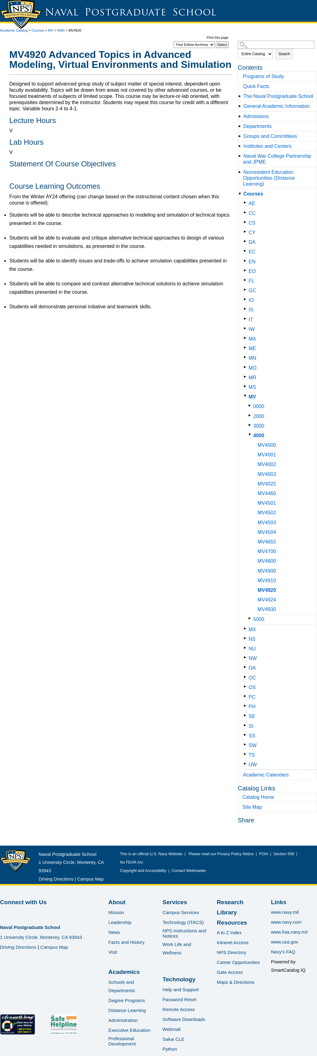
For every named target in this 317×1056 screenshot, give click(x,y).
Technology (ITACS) (183, 922)
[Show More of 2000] (251, 415)
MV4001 (267, 454)
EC (252, 251)
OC (252, 677)
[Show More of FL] (246, 280)
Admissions (256, 116)
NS (252, 639)
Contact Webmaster (189, 871)
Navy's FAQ (283, 951)
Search (284, 54)
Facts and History (126, 942)
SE (252, 716)
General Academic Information (276, 106)
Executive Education (129, 1030)
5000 (258, 619)
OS (252, 687)
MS (252, 387)
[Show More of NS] (246, 638)
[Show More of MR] (246, 376)
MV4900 (267, 571)
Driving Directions (56, 879)
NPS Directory (231, 952)
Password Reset (179, 999)
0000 (258, 406)
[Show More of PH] (246, 705)
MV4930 (267, 609)
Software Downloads (184, 1019)
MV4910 (267, 580)
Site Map (252, 807)
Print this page (217, 37)
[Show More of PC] (246, 696)
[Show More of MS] (246, 386)
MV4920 (267, 590)
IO (251, 300)
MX (252, 629)
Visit (112, 952)
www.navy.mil (285, 912)
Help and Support (181, 989)
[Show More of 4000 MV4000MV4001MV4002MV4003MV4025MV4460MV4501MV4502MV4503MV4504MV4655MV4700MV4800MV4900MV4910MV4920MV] (251, 434)
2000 (258, 416)
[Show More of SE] (246, 715)
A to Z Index (229, 932)
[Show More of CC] (246, 212)
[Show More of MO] (246, 367)
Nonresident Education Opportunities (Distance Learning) (269, 178)
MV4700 (267, 551)
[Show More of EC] (246, 251)
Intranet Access (233, 942)
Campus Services (181, 912)
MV (50, 30)
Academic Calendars (266, 774)
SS (252, 735)
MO (253, 368)
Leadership (119, 922)
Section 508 (283, 854)
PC (252, 697)
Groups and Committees (270, 136)
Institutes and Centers (267, 146)
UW (253, 764)
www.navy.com (286, 922)
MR (252, 377)
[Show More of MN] (246, 357)
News (114, 932)
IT (251, 319)
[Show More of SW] (246, 744)
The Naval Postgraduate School (278, 96)
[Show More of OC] (246, 677)
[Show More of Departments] (241, 126)
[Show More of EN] (246, 260)
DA (252, 242)
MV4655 (267, 541)
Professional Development (122, 1041)
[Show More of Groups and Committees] (241, 136)
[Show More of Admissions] (241, 116)
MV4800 (267, 561)
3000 (258, 426)
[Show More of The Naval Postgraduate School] (241, 96)
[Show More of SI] (246, 725)
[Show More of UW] (246, 763)
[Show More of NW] (246, 657)
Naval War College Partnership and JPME (277, 159)
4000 (60, 30)
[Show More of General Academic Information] (241, 106)
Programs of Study (263, 76)
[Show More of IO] (246, 299)
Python (170, 1049)
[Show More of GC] (246, 289)
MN (252, 358)
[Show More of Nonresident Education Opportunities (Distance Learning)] (241, 172)
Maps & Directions (235, 982)
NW (253, 658)
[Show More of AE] (246, 202)
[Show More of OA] (246, 667)
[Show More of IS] (246, 308)
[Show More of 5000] (251, 618)
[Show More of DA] (246, 241)
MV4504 (267, 532)
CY (252, 232)
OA (252, 668)
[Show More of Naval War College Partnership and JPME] (241, 156)
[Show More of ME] (246, 347)
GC (252, 290)
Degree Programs (126, 1000)
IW (252, 329)
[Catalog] (194, 44)
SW (253, 745)
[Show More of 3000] (251, 425)
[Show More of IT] (246, 318)
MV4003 (267, 474)
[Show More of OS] (246, 686)
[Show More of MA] (246, 338)
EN (252, 261)
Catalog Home (258, 797)
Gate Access (230, 972)
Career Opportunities (238, 962)
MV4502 (267, 512)
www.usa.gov (284, 941)
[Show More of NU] (246, 647)
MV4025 (267, 483)
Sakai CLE (174, 1039)
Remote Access (179, 1009)
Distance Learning (127, 1010)
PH (252, 706)
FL (251, 281)
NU (252, 648)
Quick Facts (256, 86)
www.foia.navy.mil (289, 932)
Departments (257, 126)
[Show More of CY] (246, 231)
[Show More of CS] (246, 222)
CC (252, 213)
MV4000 (267, 445)
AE (252, 203)
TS (252, 755)
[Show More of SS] (246, 735)
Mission (116, 912)
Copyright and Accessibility (143, 871)
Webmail (171, 1029)
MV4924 (267, 599)
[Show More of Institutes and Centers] (241, 146)
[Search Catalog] (276, 45)
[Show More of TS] (246, 754)
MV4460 (267, 493)
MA (252, 338)
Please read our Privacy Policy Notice (222, 854)
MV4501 (267, 503)
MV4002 (267, 464)
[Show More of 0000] (251, 405)
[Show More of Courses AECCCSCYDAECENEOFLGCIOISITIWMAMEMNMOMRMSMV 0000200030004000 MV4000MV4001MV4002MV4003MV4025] (241, 193)
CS (252, 223)
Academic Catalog (14, 30)
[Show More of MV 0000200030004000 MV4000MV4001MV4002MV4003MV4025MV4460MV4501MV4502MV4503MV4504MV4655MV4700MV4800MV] (246, 396)
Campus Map (90, 879)
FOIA (263, 854)
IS (251, 309)
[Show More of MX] (246, 628)
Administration (123, 1020)
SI (251, 726)
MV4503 (267, 522)
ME (252, 348)
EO (252, 271)
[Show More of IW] (246, 328)
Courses (38, 30)
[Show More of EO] (246, 270)
